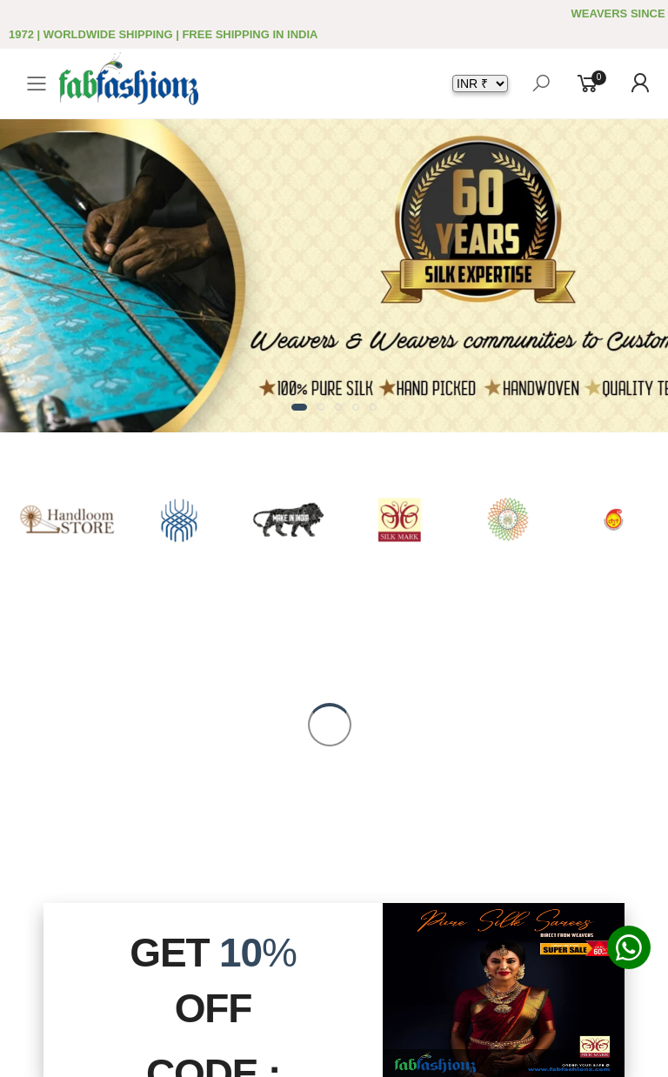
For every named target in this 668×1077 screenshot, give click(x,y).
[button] (299, 407)
